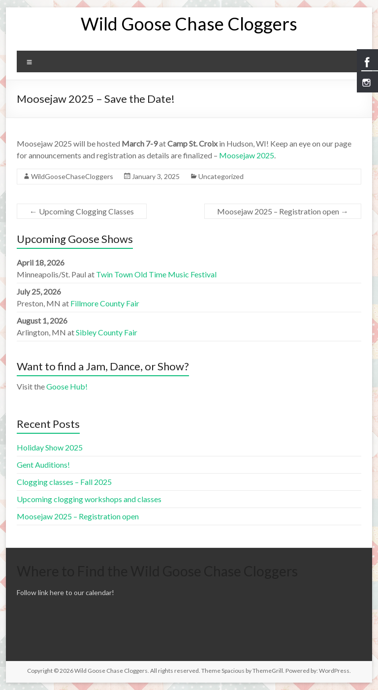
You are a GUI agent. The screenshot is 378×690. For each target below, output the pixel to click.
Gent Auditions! (43, 464)
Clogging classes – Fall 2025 (64, 481)
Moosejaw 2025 (246, 155)
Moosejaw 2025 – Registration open (282, 211)
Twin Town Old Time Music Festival (156, 274)
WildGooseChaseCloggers (72, 176)
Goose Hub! (67, 386)
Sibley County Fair (106, 332)
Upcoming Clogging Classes (82, 211)
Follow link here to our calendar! (65, 592)
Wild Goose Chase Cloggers (189, 23)
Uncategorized (221, 176)
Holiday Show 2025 (50, 447)
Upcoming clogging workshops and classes (89, 499)
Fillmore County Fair (104, 303)
